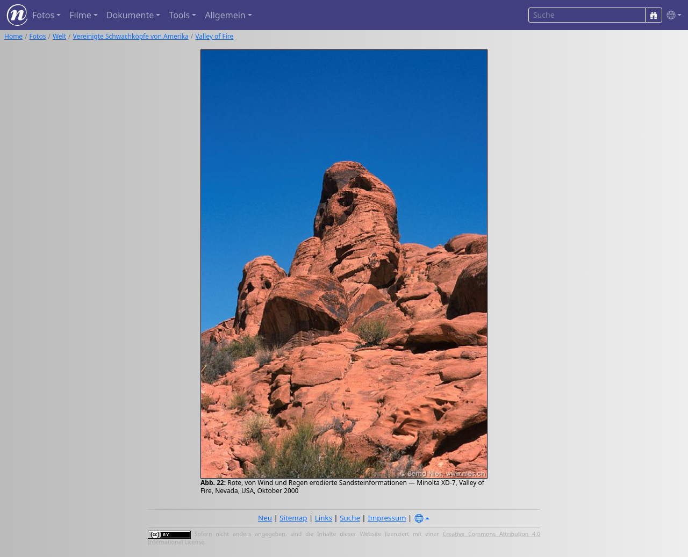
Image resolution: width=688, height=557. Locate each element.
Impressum (387, 518)
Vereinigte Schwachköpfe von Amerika (131, 36)
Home (13, 36)
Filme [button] (80, 15)
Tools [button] (179, 15)
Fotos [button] (43, 15)
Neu (265, 518)
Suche (350, 518)
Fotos (38, 36)
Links (323, 518)
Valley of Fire (214, 36)
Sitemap (293, 518)
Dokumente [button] (130, 15)
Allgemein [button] (225, 15)
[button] (672, 15)
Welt (59, 36)
